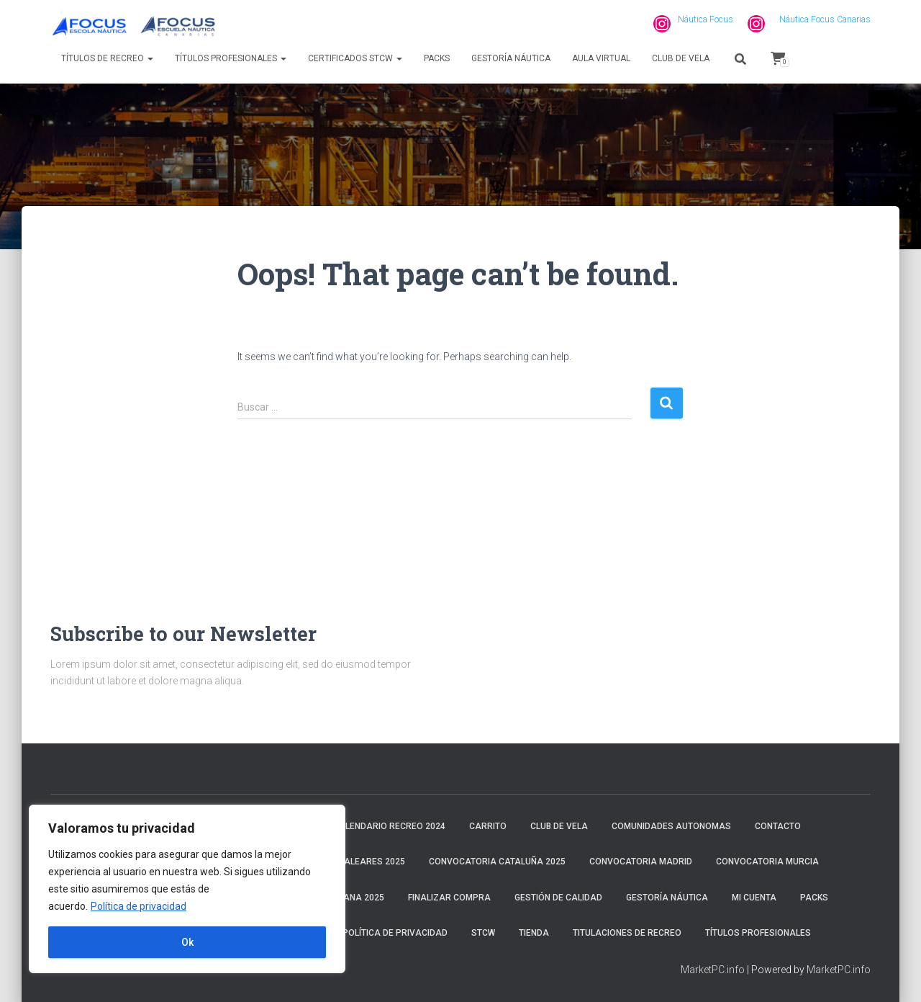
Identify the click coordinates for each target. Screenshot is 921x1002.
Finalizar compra (449, 898)
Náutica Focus (705, 19)
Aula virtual (601, 58)
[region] (187, 889)
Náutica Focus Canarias (825, 19)
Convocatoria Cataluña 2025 (497, 861)
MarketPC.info (713, 969)
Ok (187, 942)
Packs (437, 58)
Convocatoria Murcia (767, 861)
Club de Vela (680, 58)
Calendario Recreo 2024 (389, 826)
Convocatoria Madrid (640, 861)
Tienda (534, 933)
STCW (483, 933)
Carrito (488, 826)
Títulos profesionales (230, 58)
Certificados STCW (355, 58)
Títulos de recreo (107, 58)
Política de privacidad (138, 906)
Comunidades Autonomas (671, 826)
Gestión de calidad (558, 898)
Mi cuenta (754, 898)
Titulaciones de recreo (627, 933)
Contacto (778, 826)
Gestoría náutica (510, 58)
